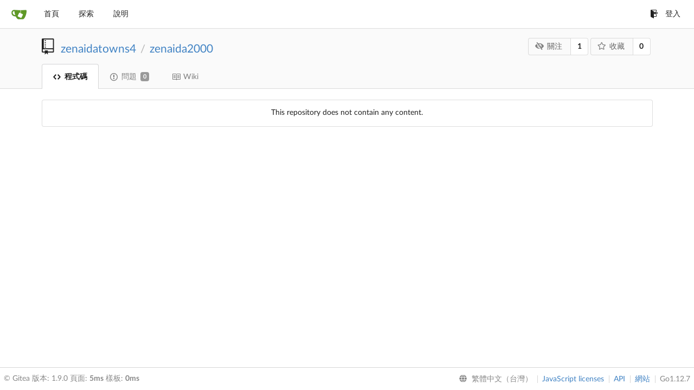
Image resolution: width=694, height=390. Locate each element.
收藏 (611, 46)
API (619, 379)
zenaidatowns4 (98, 49)
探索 (86, 14)
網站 (642, 379)
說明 (120, 14)
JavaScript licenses (573, 379)
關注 (549, 46)
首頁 (51, 14)
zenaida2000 (181, 49)
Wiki (185, 77)
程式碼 (70, 77)
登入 (665, 14)
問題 (129, 76)
